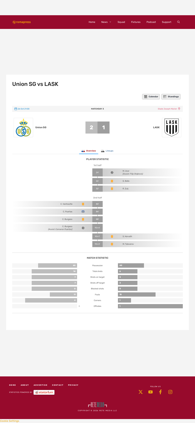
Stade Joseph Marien (167, 109)
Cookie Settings (9, 421)
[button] (178, 22)
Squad (121, 22)
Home (92, 22)
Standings (171, 97)
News (108, 22)
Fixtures (135, 22)
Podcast (151, 22)
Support (166, 22)
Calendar (151, 97)
